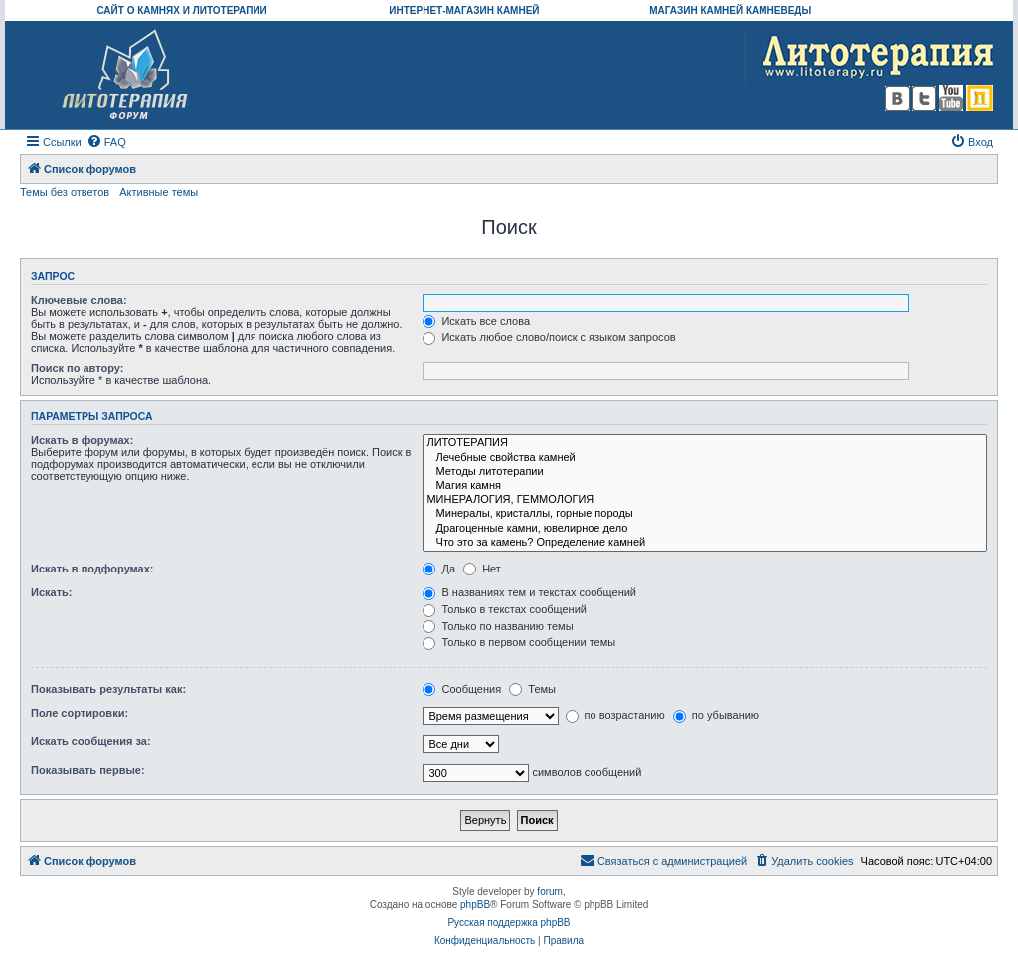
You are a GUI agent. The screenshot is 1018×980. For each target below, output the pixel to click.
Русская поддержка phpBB (508, 922)
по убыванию (716, 715)
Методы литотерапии (704, 472)
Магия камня (704, 486)
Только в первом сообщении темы (519, 642)
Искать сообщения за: (91, 741)
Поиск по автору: (77, 368)
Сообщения (462, 689)
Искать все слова (476, 321)
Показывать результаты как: (108, 689)
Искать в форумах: (82, 440)
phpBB (475, 904)
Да (439, 568)
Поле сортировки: (79, 713)
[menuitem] (106, 142)
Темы (532, 689)
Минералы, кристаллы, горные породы (704, 514)
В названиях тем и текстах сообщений (529, 592)
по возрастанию (615, 715)
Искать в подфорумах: (92, 568)
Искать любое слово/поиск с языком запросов (549, 337)
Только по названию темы (498, 626)
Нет (482, 568)
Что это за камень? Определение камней (704, 543)
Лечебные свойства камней (704, 458)
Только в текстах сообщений (505, 609)
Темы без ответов (64, 192)
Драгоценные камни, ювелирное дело (704, 529)
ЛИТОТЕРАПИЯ (704, 443)
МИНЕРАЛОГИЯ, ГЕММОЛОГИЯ (704, 500)
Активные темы (158, 192)
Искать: (51, 592)
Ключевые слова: (79, 300)
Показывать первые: (88, 770)
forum (550, 891)
